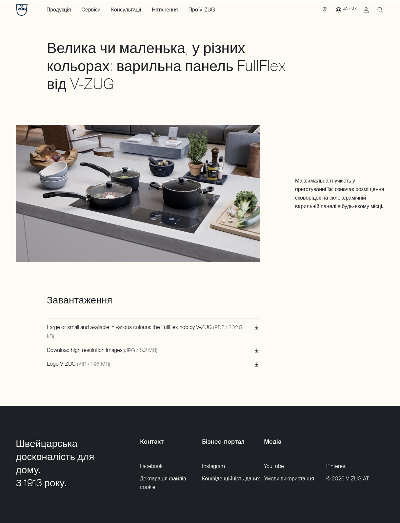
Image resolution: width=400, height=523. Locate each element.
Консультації (126, 9)
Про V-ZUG (202, 9)
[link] (324, 11)
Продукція (59, 9)
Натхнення (165, 9)
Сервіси (90, 9)
